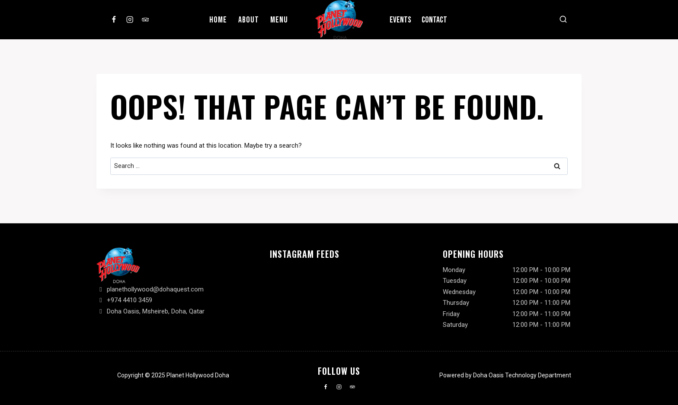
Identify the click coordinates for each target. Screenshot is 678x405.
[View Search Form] (563, 20)
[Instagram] (129, 20)
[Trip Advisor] (145, 20)
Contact (434, 20)
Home (218, 20)
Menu (279, 20)
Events (400, 20)
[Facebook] (114, 20)
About (248, 20)
